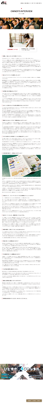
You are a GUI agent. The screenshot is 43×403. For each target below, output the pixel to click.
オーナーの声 (31, 3)
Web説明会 (34, 400)
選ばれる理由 (27, 3)
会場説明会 (29, 400)
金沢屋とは (22, 3)
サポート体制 (36, 3)
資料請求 (38, 400)
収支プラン (40, 3)
